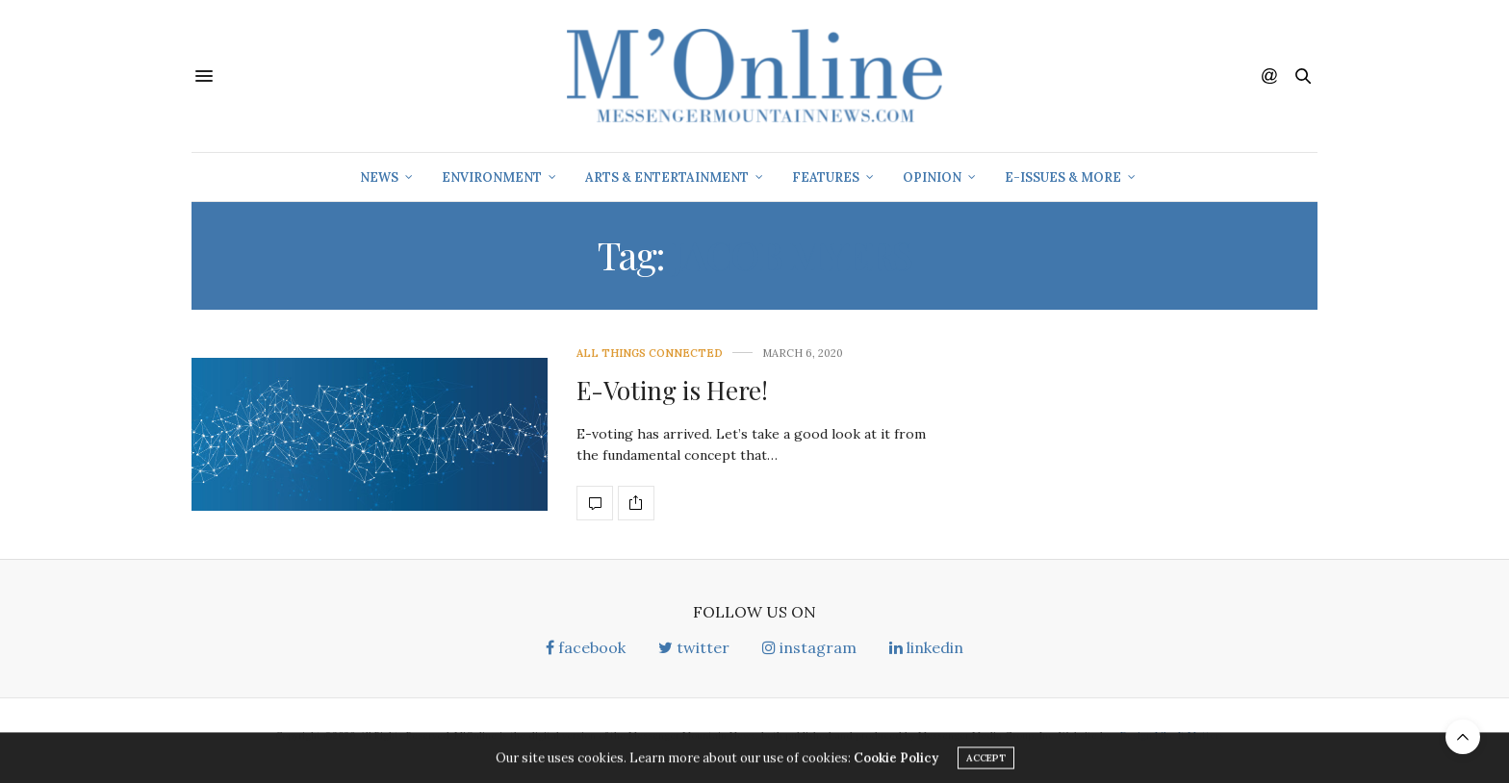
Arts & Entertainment (667, 177)
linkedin (926, 647)
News (379, 177)
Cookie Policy (896, 761)
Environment (492, 177)
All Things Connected (649, 353)
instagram (809, 647)
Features (825, 177)
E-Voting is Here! (672, 390)
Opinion (932, 177)
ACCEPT (986, 761)
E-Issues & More (1063, 177)
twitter (693, 647)
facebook (586, 647)
